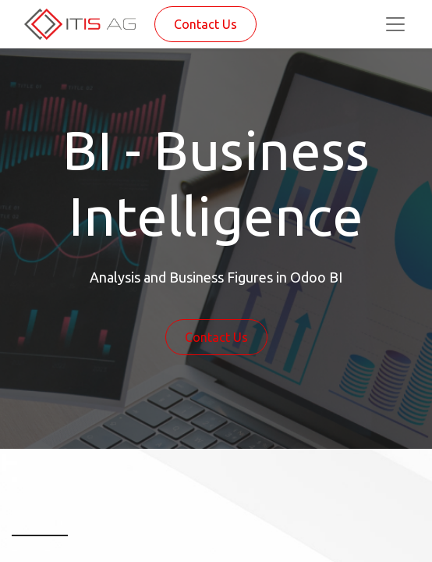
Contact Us (205, 24)
